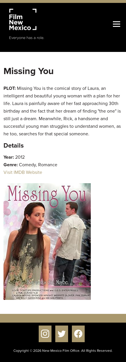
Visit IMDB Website (22, 172)
